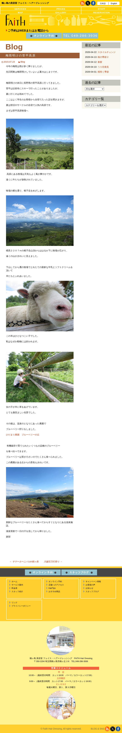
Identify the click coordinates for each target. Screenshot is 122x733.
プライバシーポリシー (21, 606)
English (114, 3)
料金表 (14, 588)
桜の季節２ (103, 57)
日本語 (103, 3)
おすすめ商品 (54, 591)
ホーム (14, 581)
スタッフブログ (92, 591)
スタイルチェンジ (106, 52)
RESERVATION (101, 12)
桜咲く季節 (103, 72)
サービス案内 (17, 585)
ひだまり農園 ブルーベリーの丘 (22, 434)
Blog (22, 62)
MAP (20, 12)
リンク (14, 602)
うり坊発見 (103, 67)
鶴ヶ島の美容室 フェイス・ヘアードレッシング (25, 3)
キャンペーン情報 (93, 581)
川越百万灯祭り (53, 561)
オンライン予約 (55, 581)
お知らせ (89, 588)
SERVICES (20, 9)
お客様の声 (90, 585)
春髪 (100, 62)
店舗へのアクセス (56, 585)
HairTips (52, 588)
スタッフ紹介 (17, 591)
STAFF (101, 9)
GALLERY (60, 12)
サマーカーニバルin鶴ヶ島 (24, 561)
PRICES (61, 9)
